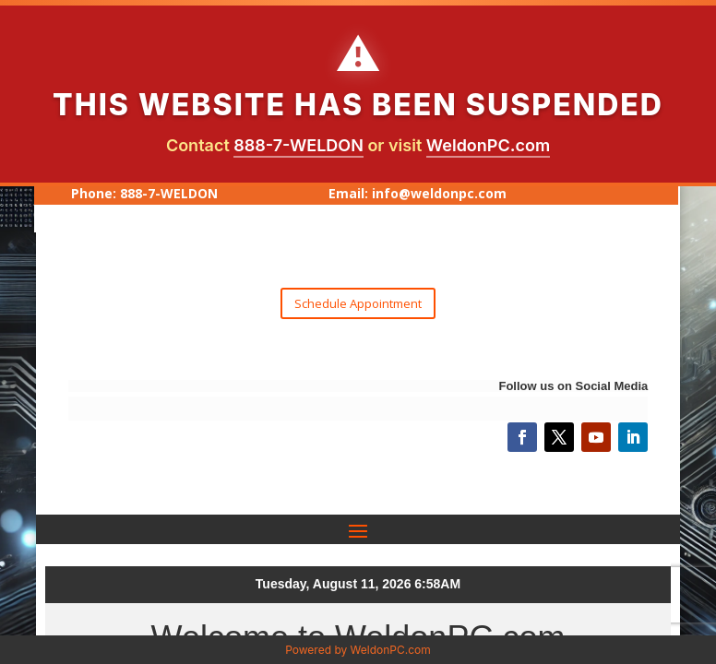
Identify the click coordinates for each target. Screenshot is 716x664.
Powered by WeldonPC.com (358, 650)
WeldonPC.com (488, 145)
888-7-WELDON (298, 145)
